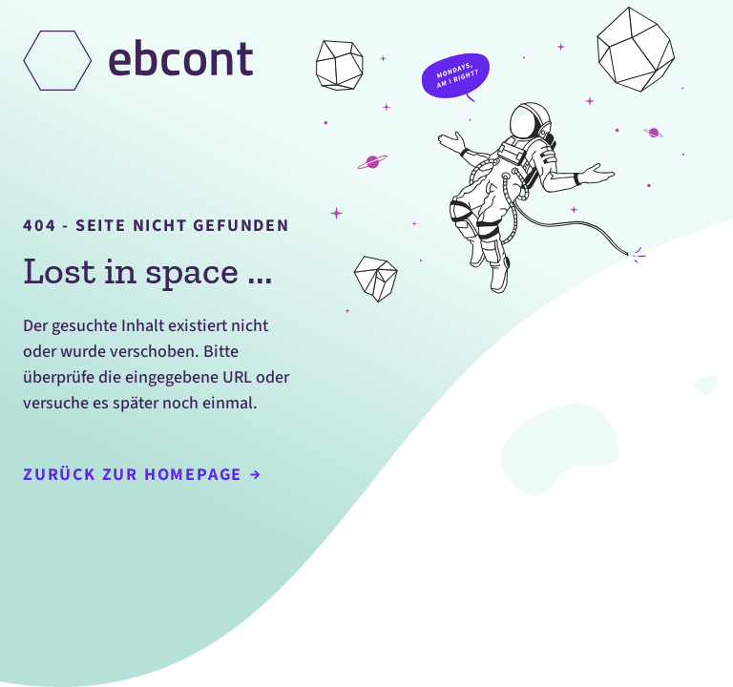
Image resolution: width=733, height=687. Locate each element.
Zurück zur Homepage (142, 475)
